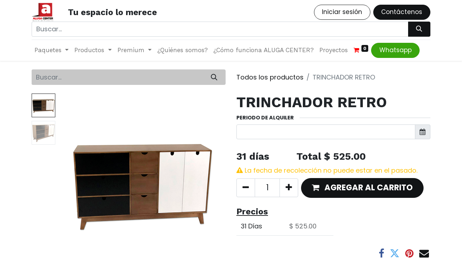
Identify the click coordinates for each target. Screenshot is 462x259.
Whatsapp (395, 50)
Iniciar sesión (342, 12)
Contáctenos (401, 12)
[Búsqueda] (419, 29)
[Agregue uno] (288, 187)
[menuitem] (182, 50)
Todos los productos (270, 77)
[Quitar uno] (245, 187)
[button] (362, 188)
